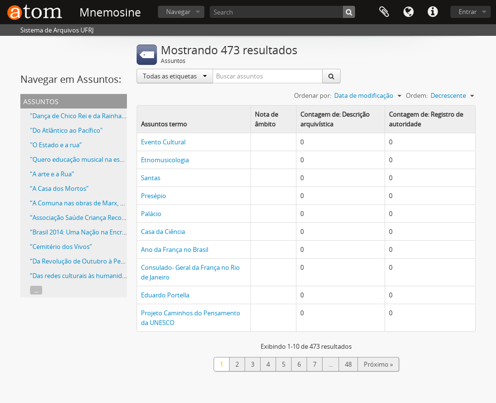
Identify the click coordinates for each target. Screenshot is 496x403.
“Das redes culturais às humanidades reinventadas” (103, 275)
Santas (150, 177)
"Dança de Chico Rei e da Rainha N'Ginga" (89, 115)
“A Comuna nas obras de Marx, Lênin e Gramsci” (99, 203)
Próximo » (378, 364)
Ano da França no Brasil (174, 249)
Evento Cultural (163, 142)
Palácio (151, 213)
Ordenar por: (312, 95)
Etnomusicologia (165, 159)
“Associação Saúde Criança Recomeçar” (86, 217)
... (36, 290)
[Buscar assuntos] (268, 76)
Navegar (178, 11)
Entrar (468, 11)
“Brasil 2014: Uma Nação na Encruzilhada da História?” (107, 232)
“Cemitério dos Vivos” (61, 246)
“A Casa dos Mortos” (59, 188)
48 (348, 364)
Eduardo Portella (165, 295)
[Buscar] (349, 12)
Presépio (153, 195)
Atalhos (432, 12)
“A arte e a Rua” (52, 174)
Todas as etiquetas (175, 76)
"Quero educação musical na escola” (82, 159)
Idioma (408, 12)
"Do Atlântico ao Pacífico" (66, 130)
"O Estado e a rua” (56, 144)
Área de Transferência (384, 12)
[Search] (282, 12)
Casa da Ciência (163, 231)
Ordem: (417, 95)
